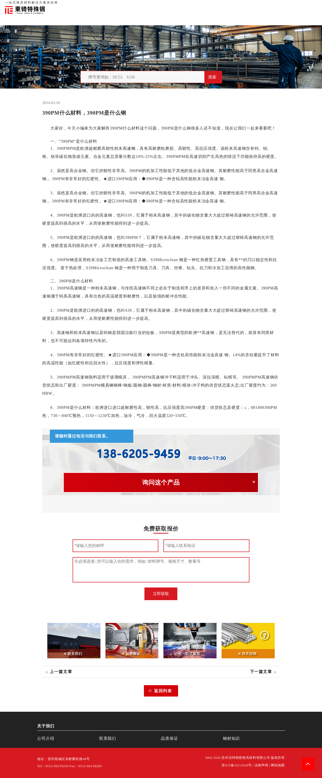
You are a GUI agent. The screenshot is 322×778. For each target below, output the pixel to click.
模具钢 (107, 385)
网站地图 (278, 765)
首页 (230, 5)
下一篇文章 (261, 671)
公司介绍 (45, 738)
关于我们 (243, 5)
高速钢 (129, 148)
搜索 (212, 77)
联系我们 (274, 5)
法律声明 (261, 765)
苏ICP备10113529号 (237, 765)
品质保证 (258, 5)
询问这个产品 (161, 482)
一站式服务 (292, 5)
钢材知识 (309, 5)
